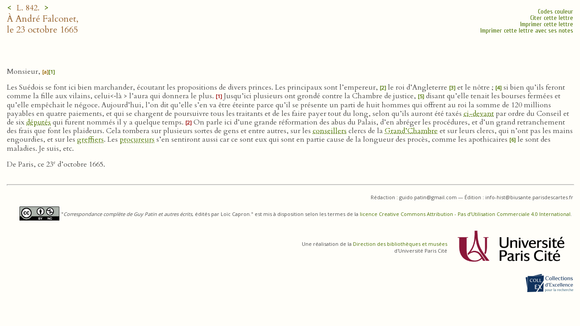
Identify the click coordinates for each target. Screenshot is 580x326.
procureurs (137, 139)
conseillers (330, 131)
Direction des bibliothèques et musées (400, 243)
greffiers (90, 139)
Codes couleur (555, 11)
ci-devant (479, 114)
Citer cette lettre (551, 18)
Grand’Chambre (411, 131)
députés (38, 122)
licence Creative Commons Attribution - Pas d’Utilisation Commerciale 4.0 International (465, 214)
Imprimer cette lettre (546, 24)
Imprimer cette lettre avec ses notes (526, 30)
